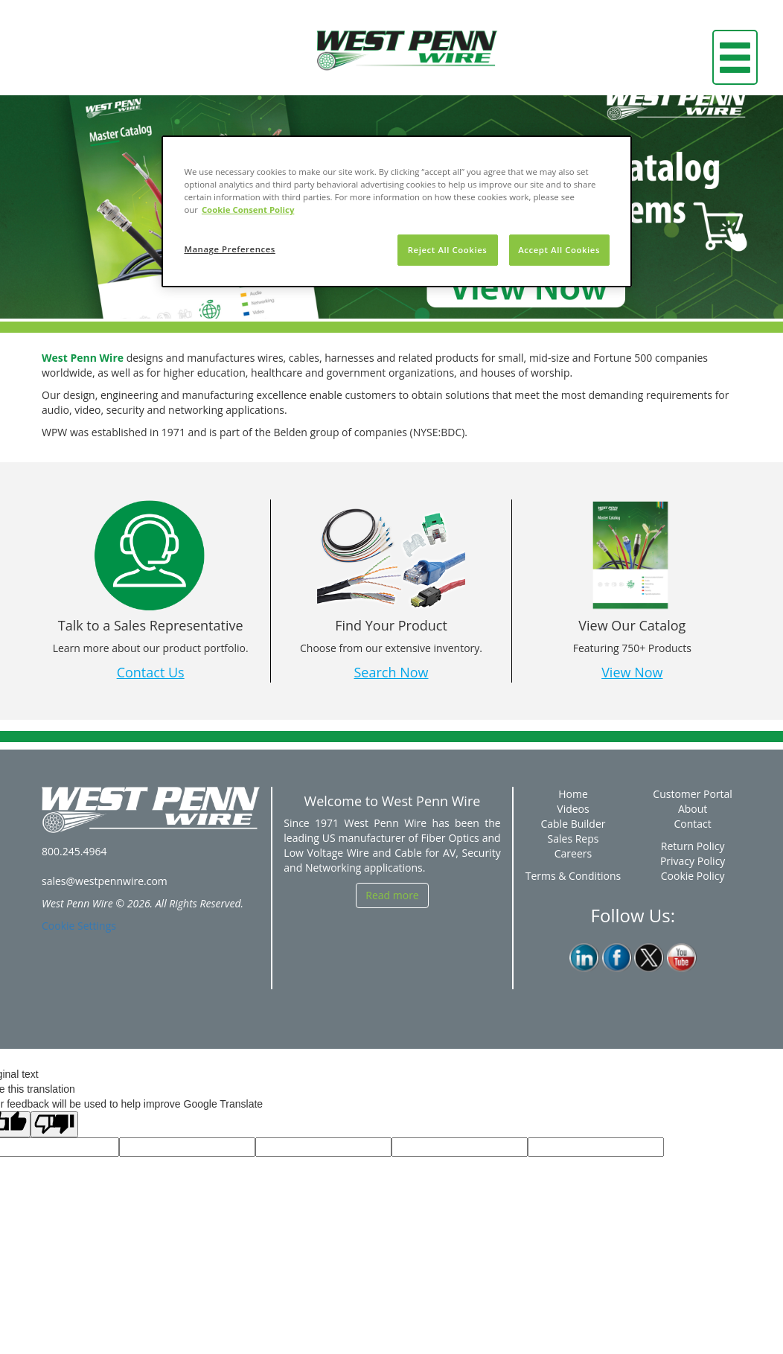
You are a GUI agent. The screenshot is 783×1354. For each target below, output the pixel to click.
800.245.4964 (74, 851)
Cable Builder (572, 824)
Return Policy (693, 846)
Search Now (391, 672)
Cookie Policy (693, 876)
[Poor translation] (54, 1124)
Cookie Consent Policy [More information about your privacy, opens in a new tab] (248, 209)
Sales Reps (573, 838)
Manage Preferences (229, 249)
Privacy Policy (692, 861)
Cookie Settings (79, 926)
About (692, 809)
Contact (692, 824)
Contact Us (151, 672)
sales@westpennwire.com (104, 881)
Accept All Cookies (559, 249)
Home (573, 794)
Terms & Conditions (573, 876)
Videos (573, 809)
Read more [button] (391, 895)
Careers (573, 853)
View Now (631, 672)
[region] (396, 211)
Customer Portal (692, 794)
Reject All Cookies (448, 249)
